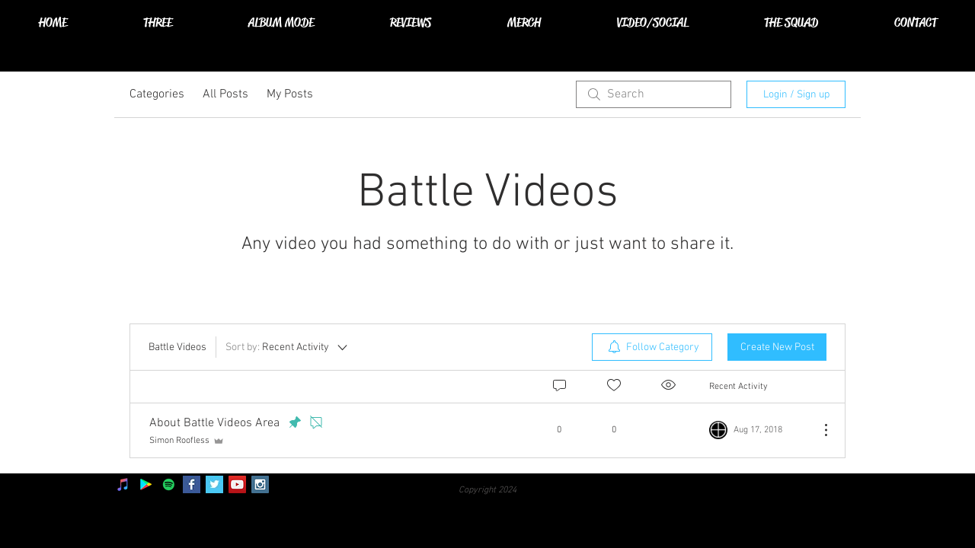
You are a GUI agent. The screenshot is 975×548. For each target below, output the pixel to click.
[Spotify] (168, 484)
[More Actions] (818, 430)
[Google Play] (146, 484)
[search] (653, 94)
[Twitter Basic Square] (214, 484)
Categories (156, 94)
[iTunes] (123, 484)
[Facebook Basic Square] (191, 484)
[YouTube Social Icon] (237, 484)
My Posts (290, 94)
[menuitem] (652, 347)
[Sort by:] (287, 347)
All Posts (225, 94)
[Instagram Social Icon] (260, 484)
